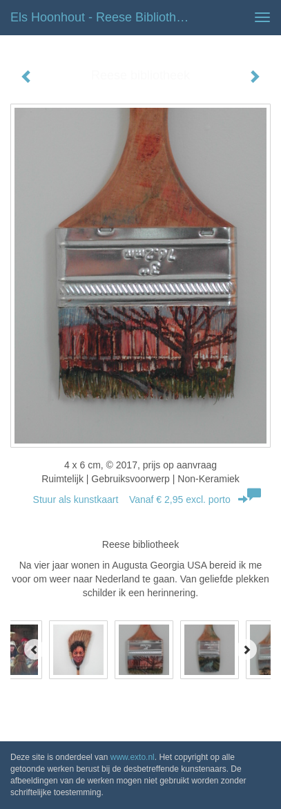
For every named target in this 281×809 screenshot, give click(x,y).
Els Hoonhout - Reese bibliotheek (103, 17)
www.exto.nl (132, 757)
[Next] (246, 649)
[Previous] (34, 649)
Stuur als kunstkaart (141, 499)
